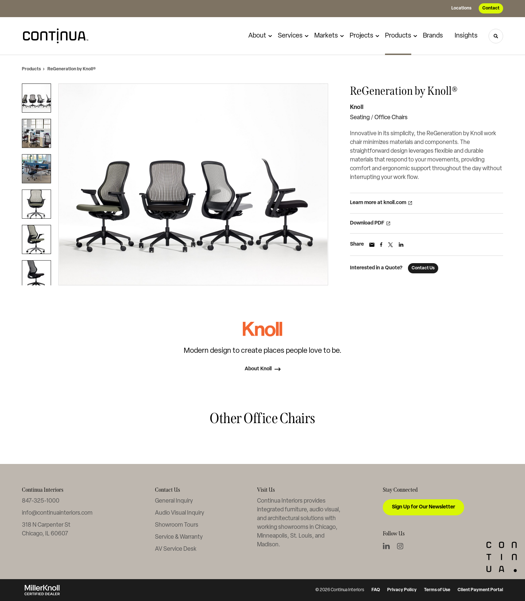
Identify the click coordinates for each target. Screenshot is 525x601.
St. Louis (301, 536)
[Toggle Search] (496, 36)
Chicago (325, 527)
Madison (268, 545)
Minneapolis (272, 536)
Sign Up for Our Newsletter (423, 507)
